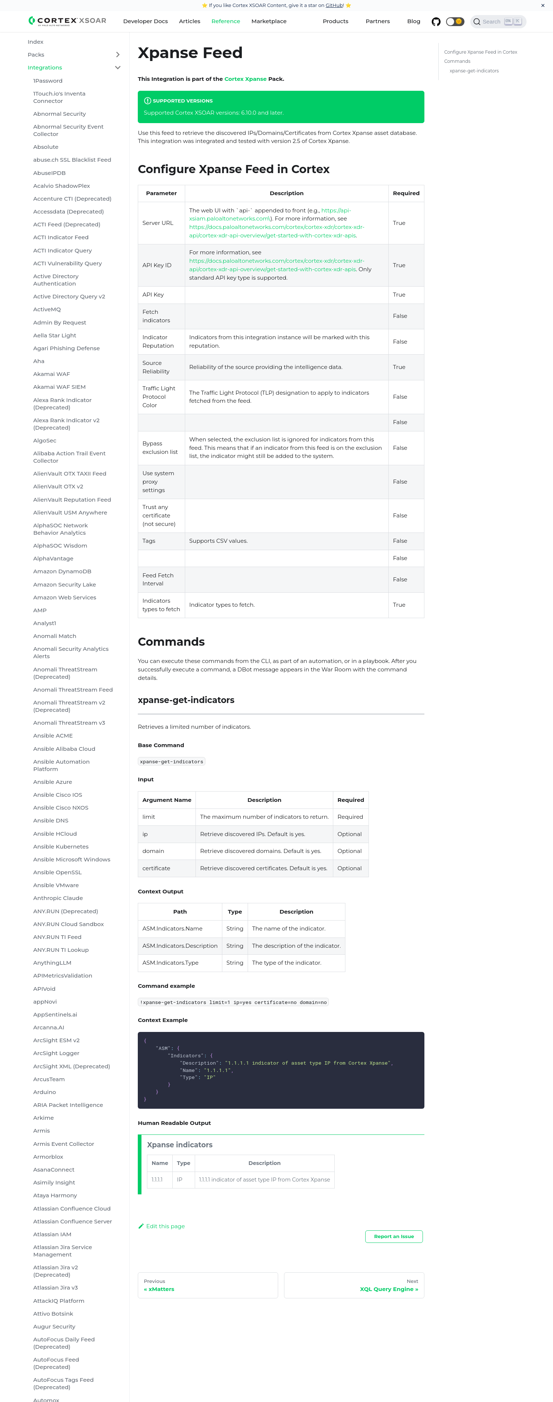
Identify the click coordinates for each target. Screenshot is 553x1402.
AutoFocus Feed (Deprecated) (56, 1363)
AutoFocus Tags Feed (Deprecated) (63, 1383)
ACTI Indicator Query (62, 250)
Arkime (43, 1117)
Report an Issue (394, 1236)
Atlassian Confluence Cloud (72, 1208)
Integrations (45, 67)
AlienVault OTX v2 (58, 486)
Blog (413, 21)
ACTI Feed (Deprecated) (66, 224)
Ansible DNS (50, 820)
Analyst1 (44, 623)
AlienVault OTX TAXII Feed (69, 473)
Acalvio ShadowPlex (61, 185)
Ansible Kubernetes (61, 846)
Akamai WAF (51, 373)
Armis (41, 1130)
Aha (38, 361)
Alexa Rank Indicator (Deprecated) (62, 404)
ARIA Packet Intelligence (68, 1104)
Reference (225, 21)
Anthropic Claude (58, 897)
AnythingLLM (52, 962)
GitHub (334, 5)
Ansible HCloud (55, 833)
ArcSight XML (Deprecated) (71, 1066)
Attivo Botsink (53, 1313)
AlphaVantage (53, 558)
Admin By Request (59, 322)
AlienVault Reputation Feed (72, 499)
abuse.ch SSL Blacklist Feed (72, 159)
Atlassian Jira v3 (55, 1287)
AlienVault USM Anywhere (70, 512)
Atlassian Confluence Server (72, 1221)
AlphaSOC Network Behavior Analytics (60, 529)
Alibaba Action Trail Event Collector (69, 457)
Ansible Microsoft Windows (71, 859)
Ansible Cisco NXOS (60, 807)
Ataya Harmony (55, 1195)
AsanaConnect (53, 1169)
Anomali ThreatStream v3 (69, 722)
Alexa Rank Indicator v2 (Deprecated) (66, 424)
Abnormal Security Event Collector (68, 130)
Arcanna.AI (48, 1027)
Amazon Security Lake (64, 584)
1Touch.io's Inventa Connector (59, 97)
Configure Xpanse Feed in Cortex (480, 52)
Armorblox (48, 1156)
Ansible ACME (53, 735)
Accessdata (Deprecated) (68, 211)
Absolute (45, 146)
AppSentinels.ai (55, 1014)
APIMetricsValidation (62, 975)
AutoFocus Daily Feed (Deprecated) (64, 1343)
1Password (47, 80)
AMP (40, 610)
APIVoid (44, 988)
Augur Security (54, 1326)
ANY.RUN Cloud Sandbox (68, 924)
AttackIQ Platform (58, 1300)
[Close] (543, 5)
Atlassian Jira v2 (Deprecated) (55, 1271)
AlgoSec (44, 440)
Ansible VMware (56, 885)
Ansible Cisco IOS (57, 794)
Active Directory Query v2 (69, 296)
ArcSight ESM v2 (56, 1040)
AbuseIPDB (49, 172)
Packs (36, 54)
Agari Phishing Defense (66, 348)
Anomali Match (54, 635)
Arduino (44, 1092)
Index (35, 41)
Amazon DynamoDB (62, 571)
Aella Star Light (54, 335)
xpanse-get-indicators (474, 70)
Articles (189, 21)
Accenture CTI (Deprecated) (72, 198)
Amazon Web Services (64, 597)
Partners (378, 21)
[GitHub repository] (436, 22)
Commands (457, 61)
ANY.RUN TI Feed (57, 936)
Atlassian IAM (52, 1234)
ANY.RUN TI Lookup (61, 949)
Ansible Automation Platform (61, 765)
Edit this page (161, 1226)
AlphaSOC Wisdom (60, 545)
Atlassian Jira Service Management (62, 1251)
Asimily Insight (54, 1182)
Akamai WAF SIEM (59, 386)
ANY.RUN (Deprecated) (65, 911)
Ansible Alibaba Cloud (64, 748)
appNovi (45, 1001)
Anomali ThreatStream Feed (73, 689)
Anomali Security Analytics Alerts (70, 652)
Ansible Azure (52, 781)
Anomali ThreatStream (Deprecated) (65, 673)
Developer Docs (145, 21)
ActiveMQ (47, 309)
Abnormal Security (59, 113)
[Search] (498, 21)
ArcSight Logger (56, 1053)
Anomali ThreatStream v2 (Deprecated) (69, 706)
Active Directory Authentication (55, 280)
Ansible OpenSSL (57, 872)
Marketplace (269, 21)
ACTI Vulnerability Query (67, 263)
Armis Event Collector (63, 1143)
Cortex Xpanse (246, 78)
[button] (455, 21)
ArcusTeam (49, 1079)
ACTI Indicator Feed (61, 237)
